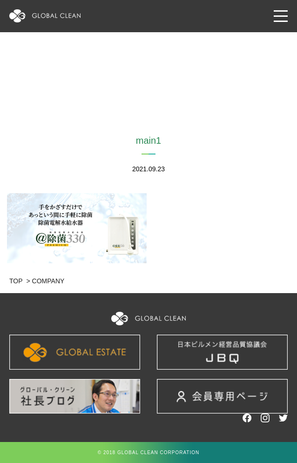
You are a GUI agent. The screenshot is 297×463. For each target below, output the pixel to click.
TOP (16, 281)
